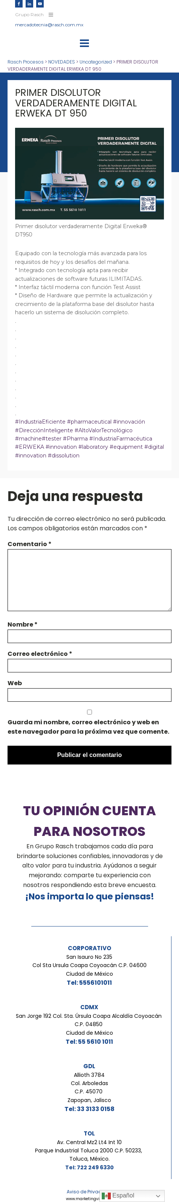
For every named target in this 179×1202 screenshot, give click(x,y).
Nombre (23, 624)
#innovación (129, 421)
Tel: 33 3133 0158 (89, 1109)
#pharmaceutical (89, 421)
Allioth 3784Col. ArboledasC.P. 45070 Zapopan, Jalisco (89, 1087)
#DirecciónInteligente (44, 430)
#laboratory (94, 447)
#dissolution (63, 455)
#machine (28, 438)
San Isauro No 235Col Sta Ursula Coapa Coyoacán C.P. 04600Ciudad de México (89, 965)
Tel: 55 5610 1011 (89, 1041)
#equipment (127, 447)
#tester (51, 438)
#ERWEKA (29, 447)
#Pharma (74, 438)
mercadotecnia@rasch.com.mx (49, 24)
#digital (154, 447)
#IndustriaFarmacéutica (120, 438)
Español (118, 1195)
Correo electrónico (40, 653)
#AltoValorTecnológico (103, 430)
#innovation (61, 447)
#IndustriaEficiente (40, 421)
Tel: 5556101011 (89, 982)
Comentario (30, 544)
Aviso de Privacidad (90, 1191)
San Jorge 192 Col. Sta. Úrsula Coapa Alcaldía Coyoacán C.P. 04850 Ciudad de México (89, 1024)
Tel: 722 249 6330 (89, 1167)
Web (15, 683)
